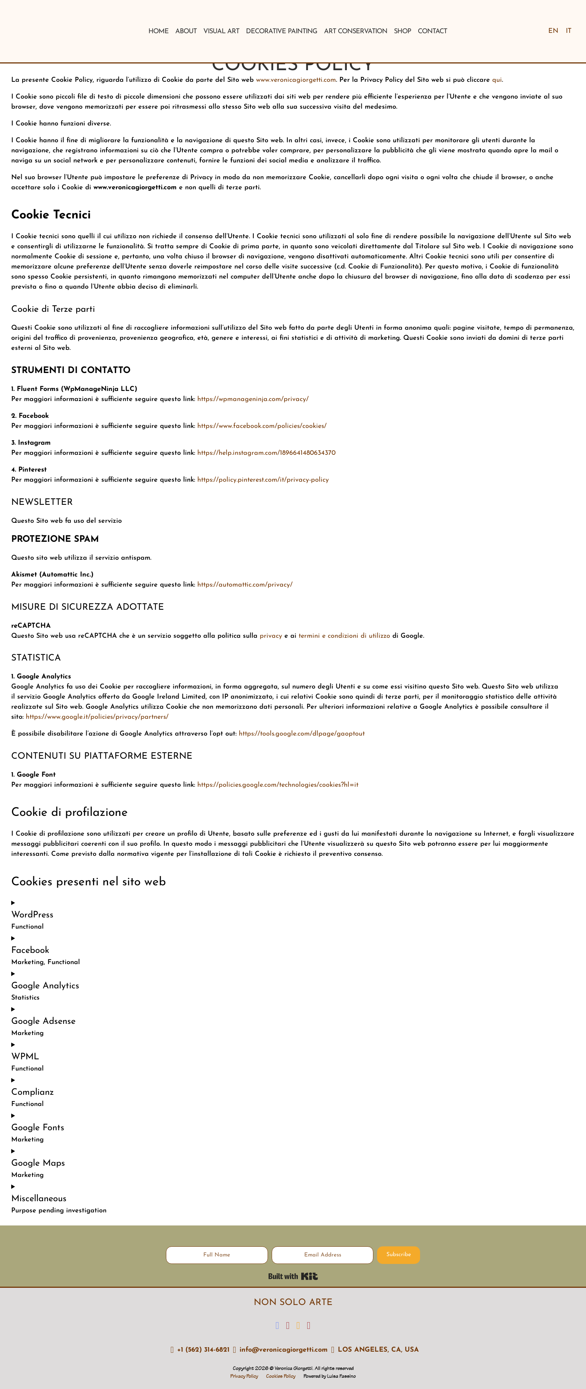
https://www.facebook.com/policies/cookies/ (262, 426)
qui (496, 80)
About (186, 31)
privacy (269, 636)
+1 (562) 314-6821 (203, 1350)
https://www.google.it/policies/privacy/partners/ (97, 717)
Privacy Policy (244, 1376)
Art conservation (355, 31)
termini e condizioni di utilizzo (343, 636)
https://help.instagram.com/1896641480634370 (266, 453)
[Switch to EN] (553, 31)
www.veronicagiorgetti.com (296, 80)
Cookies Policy (280, 1376)
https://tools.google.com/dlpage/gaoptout (302, 733)
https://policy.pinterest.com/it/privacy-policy (263, 480)
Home (158, 31)
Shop (402, 31)
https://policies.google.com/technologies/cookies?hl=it (277, 785)
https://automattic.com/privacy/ (245, 584)
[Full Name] (217, 1255)
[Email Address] (323, 1255)
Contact (432, 31)
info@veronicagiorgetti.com (284, 1350)
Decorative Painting (281, 31)
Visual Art (221, 31)
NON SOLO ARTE (293, 1302)
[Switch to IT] (568, 31)
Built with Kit (293, 1276)
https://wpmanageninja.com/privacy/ (253, 399)
